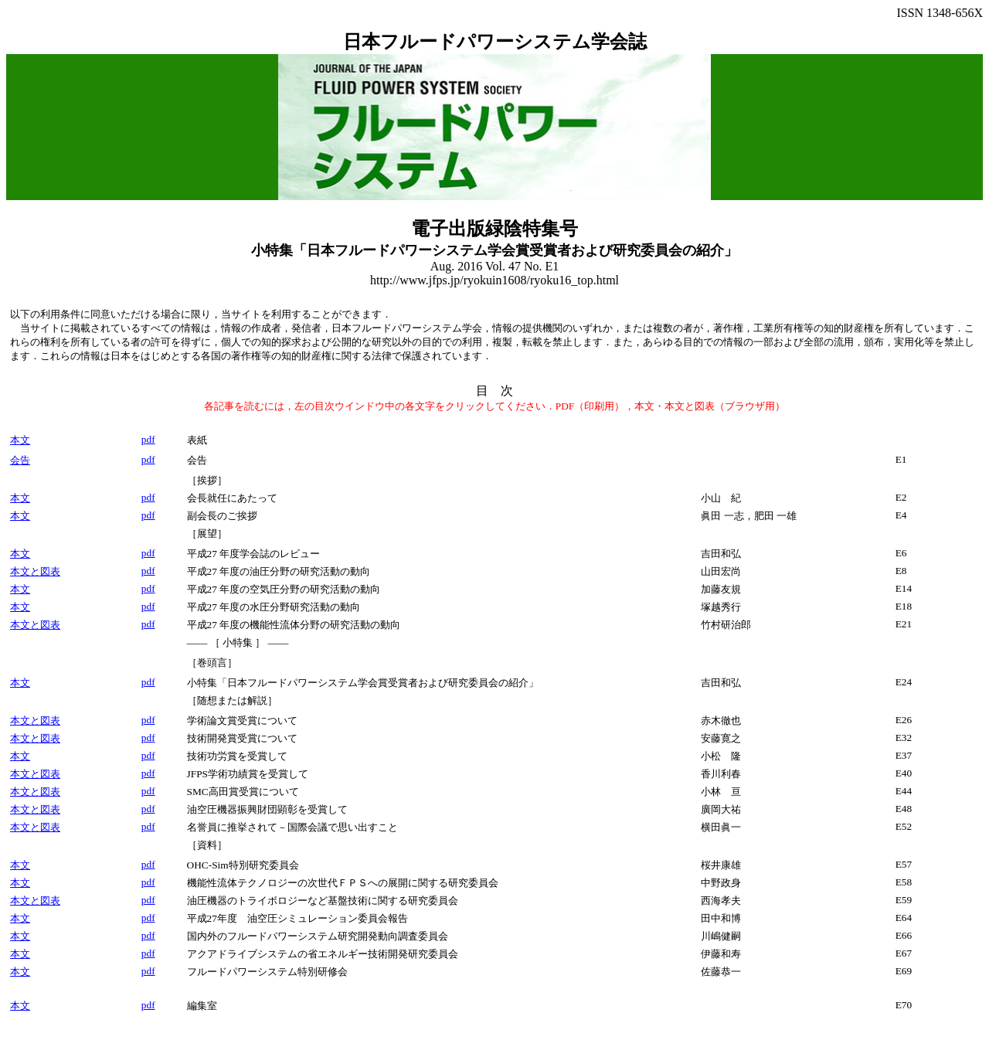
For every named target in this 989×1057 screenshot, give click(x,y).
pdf (148, 439)
